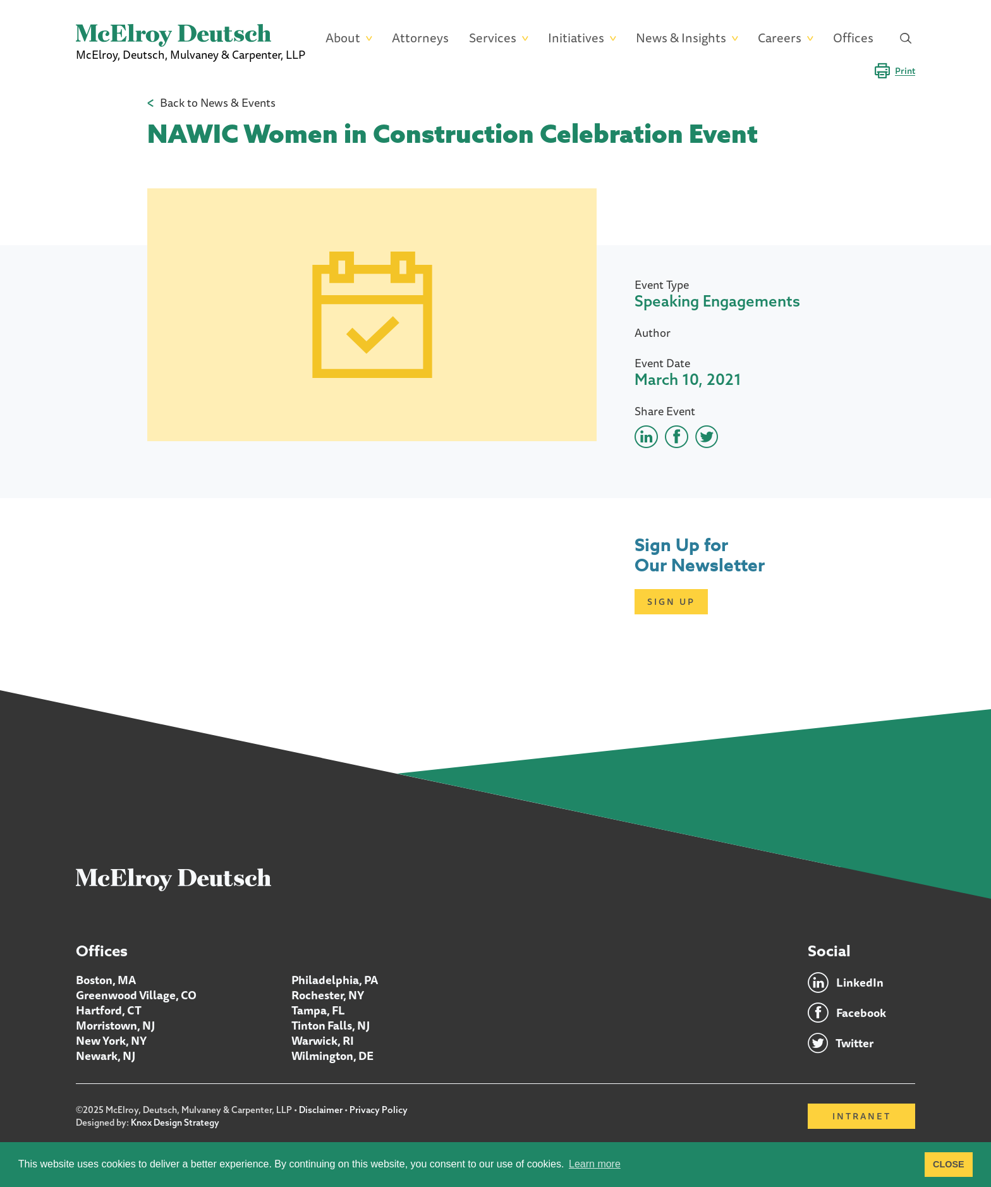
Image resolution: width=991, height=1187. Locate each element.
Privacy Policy (379, 1110)
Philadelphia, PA (334, 980)
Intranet (861, 1116)
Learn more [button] (595, 1164)
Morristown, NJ (115, 1025)
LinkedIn (860, 982)
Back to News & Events (218, 102)
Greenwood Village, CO (136, 995)
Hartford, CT (109, 1010)
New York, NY (111, 1040)
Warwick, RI (322, 1040)
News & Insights (681, 38)
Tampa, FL (318, 1010)
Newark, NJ (105, 1055)
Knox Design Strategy (175, 1122)
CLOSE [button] (948, 1164)
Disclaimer (321, 1110)
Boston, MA (106, 980)
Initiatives (576, 38)
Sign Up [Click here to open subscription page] (671, 602)
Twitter (854, 1043)
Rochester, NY (327, 995)
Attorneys (420, 38)
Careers (779, 38)
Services (492, 38)
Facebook (861, 1012)
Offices (853, 38)
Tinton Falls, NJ (330, 1025)
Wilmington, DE (332, 1055)
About (342, 38)
